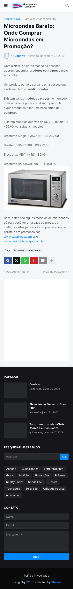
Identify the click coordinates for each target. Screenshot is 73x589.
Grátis (10, 475)
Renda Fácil (35, 482)
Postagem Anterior (18, 271)
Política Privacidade (36, 575)
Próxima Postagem (55, 271)
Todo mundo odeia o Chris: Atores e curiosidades (47, 426)
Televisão (32, 488)
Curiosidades (30, 468)
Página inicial (12, 19)
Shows (53, 482)
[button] (5, 6)
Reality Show (14, 482)
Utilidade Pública (54, 488)
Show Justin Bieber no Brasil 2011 (48, 406)
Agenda (11, 468)
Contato (34, 384)
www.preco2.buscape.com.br (24, 241)
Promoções (42, 475)
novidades (12, 495)
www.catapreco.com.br (19, 236)
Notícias (24, 475)
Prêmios (60, 475)
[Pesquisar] (32, 457)
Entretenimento (53, 468)
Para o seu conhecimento (40, 19)
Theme (56, 582)
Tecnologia (13, 488)
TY (28, 582)
